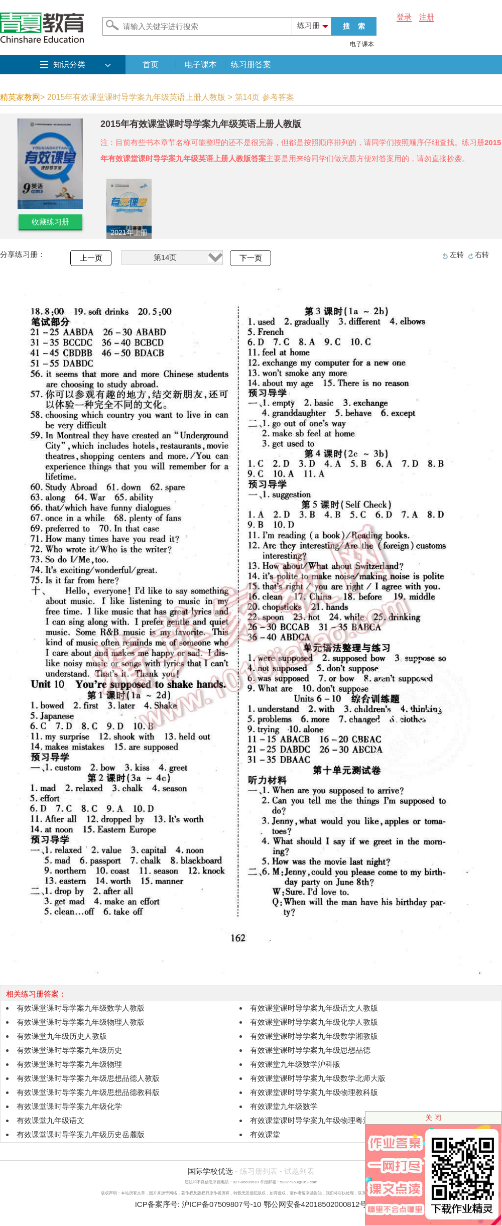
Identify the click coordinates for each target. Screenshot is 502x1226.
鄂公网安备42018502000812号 (315, 1204)
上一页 (91, 258)
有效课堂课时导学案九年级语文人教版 (314, 1008)
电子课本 (362, 44)
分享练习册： (22, 254)
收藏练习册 (50, 221)
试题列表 (299, 1171)
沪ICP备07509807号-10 (221, 1204)
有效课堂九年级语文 (50, 1120)
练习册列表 (259, 1171)
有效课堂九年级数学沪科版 (295, 1064)
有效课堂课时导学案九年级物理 (69, 1064)
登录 (404, 17)
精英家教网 (20, 97)
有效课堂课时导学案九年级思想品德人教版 (88, 1078)
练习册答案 (251, 64)
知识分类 (69, 64)
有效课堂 (265, 1134)
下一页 (250, 258)
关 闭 (433, 1118)
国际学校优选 (210, 1171)
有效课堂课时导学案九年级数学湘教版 (314, 1036)
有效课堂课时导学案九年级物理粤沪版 (314, 1120)
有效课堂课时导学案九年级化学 (69, 1106)
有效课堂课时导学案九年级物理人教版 (81, 1022)
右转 (482, 255)
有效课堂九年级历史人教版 (62, 1036)
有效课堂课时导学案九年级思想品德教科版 (88, 1092)
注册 (426, 17)
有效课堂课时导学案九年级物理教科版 (314, 1092)
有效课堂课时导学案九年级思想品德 (310, 1050)
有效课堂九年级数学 (284, 1106)
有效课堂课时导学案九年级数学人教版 (81, 1008)
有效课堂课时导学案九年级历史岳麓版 (81, 1134)
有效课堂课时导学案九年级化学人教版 (314, 1022)
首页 (151, 64)
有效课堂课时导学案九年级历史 (69, 1050)
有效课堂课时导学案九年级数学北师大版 (318, 1078)
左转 (457, 255)
